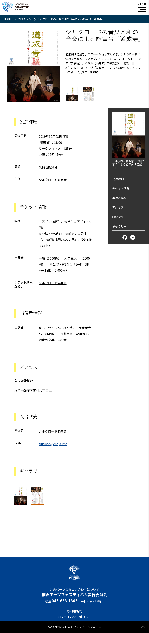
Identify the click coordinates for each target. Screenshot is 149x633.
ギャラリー (119, 226)
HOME (8, 19)
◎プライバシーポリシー (74, 616)
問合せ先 (118, 217)
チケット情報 (121, 188)
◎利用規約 (74, 611)
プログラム (25, 19)
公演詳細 (118, 179)
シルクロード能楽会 (53, 282)
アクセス (118, 207)
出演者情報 (119, 198)
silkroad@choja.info (53, 443)
